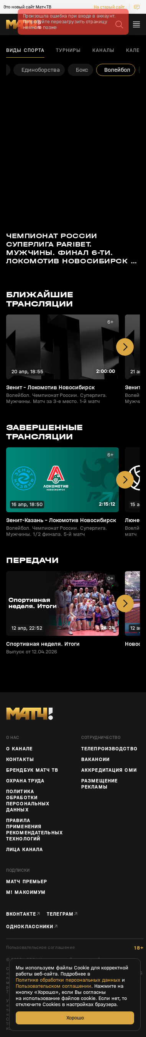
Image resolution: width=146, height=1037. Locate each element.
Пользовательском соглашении (53, 986)
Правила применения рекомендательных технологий (34, 830)
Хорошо (75, 1017)
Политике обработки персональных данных (68, 980)
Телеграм (60, 914)
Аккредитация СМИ (109, 770)
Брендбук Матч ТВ (32, 770)
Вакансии (95, 759)
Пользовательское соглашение (40, 947)
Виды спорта (25, 50)
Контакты (20, 759)
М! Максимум (26, 892)
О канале (19, 749)
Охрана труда (25, 781)
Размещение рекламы (99, 784)
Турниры (68, 50)
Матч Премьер (26, 882)
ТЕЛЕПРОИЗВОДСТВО (109, 749)
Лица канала (24, 850)
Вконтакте (21, 914)
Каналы (103, 50)
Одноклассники (30, 926)
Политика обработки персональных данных (27, 801)
